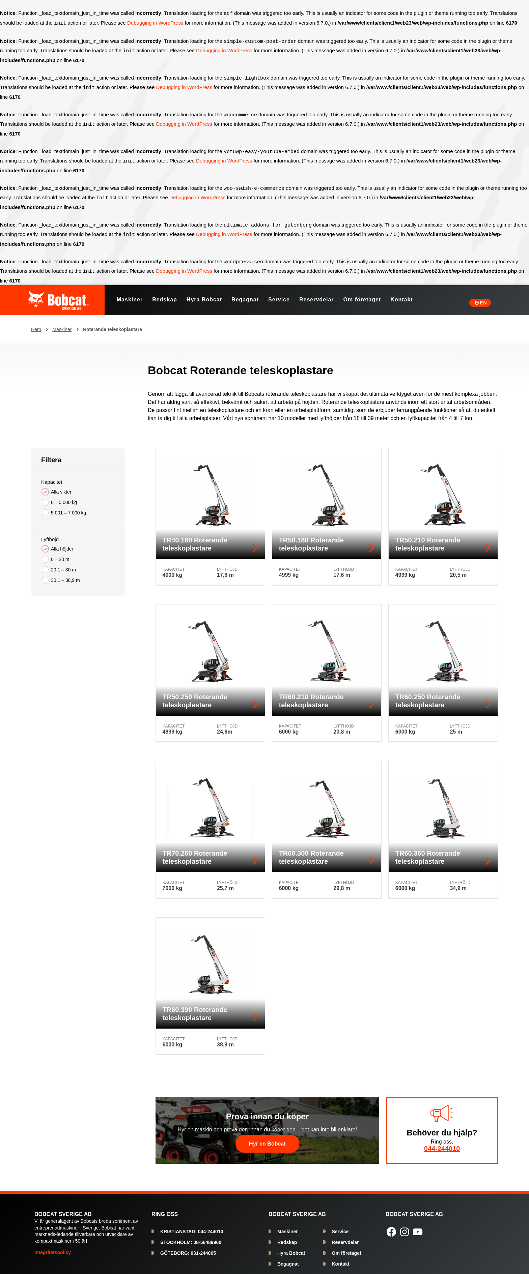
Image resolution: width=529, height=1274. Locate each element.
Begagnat (288, 1258)
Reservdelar (345, 1237)
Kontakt (341, 1258)
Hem (36, 324)
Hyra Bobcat (291, 1247)
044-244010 (442, 1143)
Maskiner (62, 324)
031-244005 (188, 1247)
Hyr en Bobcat (267, 1138)
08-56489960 (190, 1237)
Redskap (287, 1237)
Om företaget (346, 1247)
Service (340, 1226)
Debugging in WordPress (155, 23)
